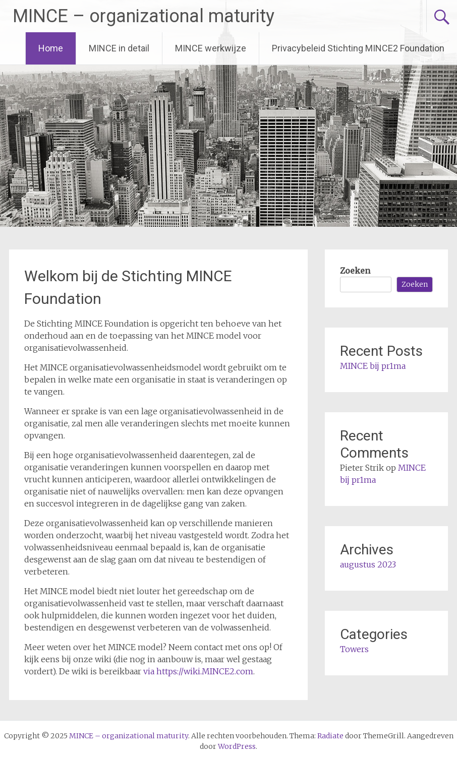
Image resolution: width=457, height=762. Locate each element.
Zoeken (355, 271)
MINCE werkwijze (210, 48)
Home (50, 48)
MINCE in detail (119, 48)
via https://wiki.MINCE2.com (198, 671)
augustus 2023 (368, 564)
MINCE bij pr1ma (373, 366)
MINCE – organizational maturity (143, 16)
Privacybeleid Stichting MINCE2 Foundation (358, 48)
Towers (354, 649)
